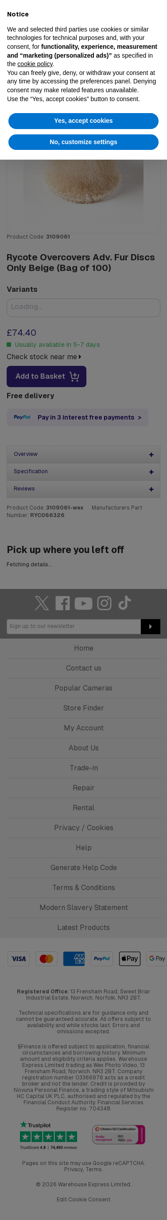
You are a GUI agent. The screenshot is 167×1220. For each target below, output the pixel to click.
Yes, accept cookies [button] (83, 120)
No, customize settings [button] (83, 141)
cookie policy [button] (34, 63)
